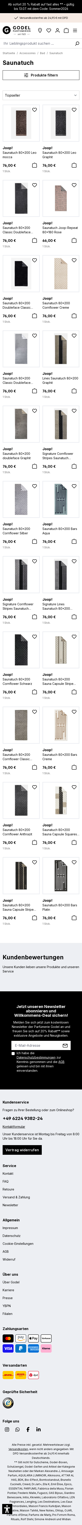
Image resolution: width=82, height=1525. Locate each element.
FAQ (6, 1181)
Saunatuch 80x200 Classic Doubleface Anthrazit (21, 227)
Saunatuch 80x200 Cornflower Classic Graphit (21, 754)
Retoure (8, 1189)
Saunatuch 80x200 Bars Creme (61, 754)
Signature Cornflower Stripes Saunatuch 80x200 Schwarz (21, 604)
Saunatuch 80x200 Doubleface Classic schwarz (21, 303)
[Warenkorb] (66, 30)
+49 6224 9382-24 (23, 1118)
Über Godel (11, 1282)
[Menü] (75, 30)
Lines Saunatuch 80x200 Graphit (61, 377)
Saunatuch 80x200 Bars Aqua (61, 528)
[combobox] (36, 43)
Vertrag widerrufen (22, 1150)
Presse (8, 1298)
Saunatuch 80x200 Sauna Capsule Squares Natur (61, 829)
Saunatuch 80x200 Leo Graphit (61, 152)
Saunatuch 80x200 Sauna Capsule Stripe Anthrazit (21, 905)
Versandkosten (18, 1449)
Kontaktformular (14, 1126)
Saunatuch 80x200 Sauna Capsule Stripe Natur (61, 679)
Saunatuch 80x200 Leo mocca (21, 152)
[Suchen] (77, 43)
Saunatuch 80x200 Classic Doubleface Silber (21, 378)
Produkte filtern (41, 75)
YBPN (7, 1306)
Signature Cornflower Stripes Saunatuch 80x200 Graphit (61, 453)
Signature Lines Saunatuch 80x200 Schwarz (61, 604)
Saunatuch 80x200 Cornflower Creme (61, 302)
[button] (7, 1509)
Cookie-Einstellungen (18, 1243)
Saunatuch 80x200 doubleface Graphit (21, 453)
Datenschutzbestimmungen (36, 1057)
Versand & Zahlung (16, 1197)
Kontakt (8, 1173)
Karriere (8, 1290)
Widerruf (9, 1259)
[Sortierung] (41, 95)
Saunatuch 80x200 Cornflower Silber (21, 528)
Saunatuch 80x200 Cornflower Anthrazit (21, 829)
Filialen (7, 1314)
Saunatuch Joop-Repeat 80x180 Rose (61, 227)
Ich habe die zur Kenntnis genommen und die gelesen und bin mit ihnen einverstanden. (41, 1061)
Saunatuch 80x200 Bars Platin (61, 904)
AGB (61, 1062)
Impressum (10, 1228)
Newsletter (10, 1205)
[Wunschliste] (48, 30)
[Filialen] (40, 30)
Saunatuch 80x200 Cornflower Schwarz (21, 678)
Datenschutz (12, 1236)
